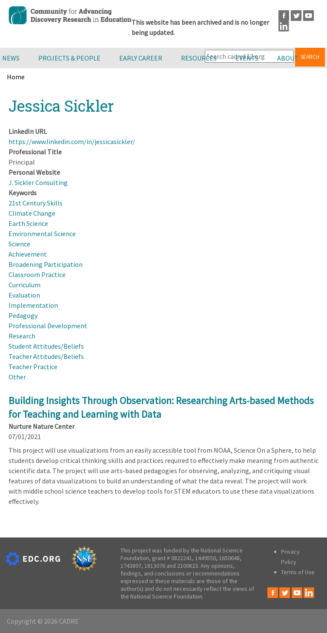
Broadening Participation (46, 264)
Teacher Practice (33, 366)
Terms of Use (298, 572)
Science (19, 244)
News (11, 58)
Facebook (283, 15)
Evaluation (24, 295)
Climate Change (32, 213)
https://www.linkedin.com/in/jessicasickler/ (72, 141)
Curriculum (24, 284)
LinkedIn (283, 26)
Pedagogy (23, 315)
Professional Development (48, 325)
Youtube (308, 15)
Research (22, 336)
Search (310, 57)
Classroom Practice (37, 274)
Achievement (28, 254)
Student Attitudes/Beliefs (46, 346)
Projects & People (69, 58)
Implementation (33, 305)
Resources (199, 58)
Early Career (140, 58)
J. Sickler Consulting (38, 182)
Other (17, 377)
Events (246, 58)
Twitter (296, 15)
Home (16, 76)
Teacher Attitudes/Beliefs (46, 356)
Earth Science (28, 223)
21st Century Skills (36, 203)
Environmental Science (42, 233)
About (287, 58)
